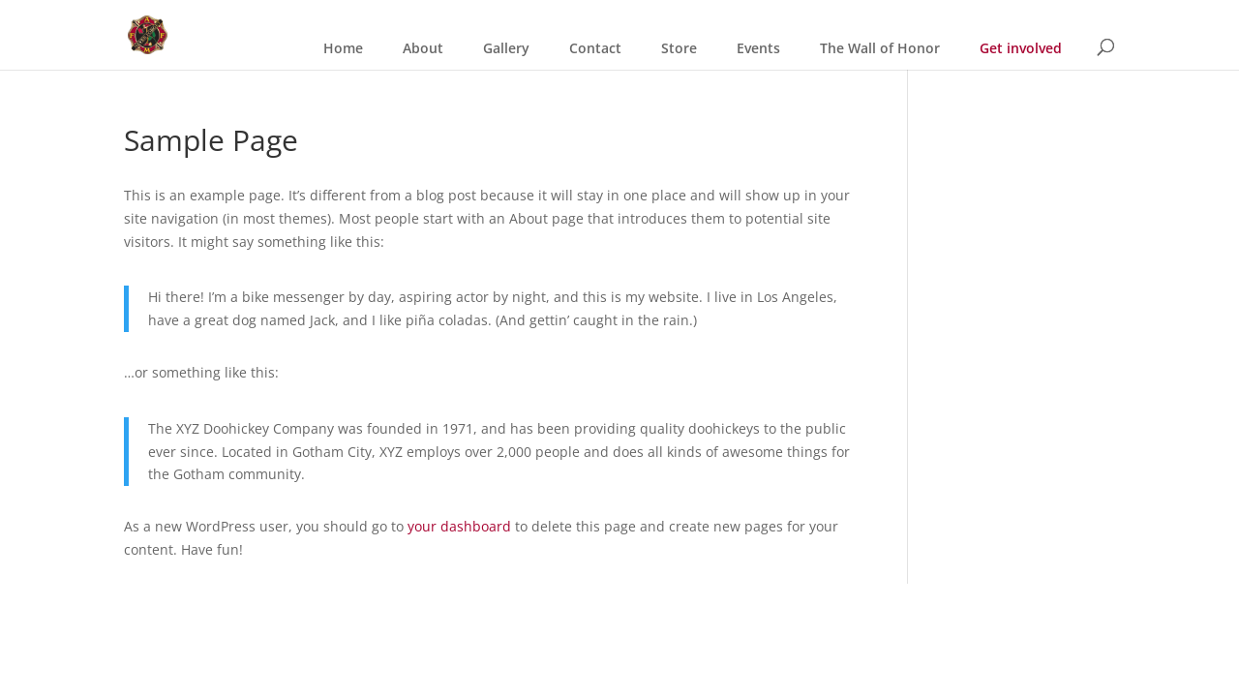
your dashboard (459, 526)
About (423, 48)
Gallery (506, 48)
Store (679, 48)
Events (758, 48)
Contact (595, 48)
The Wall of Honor (880, 48)
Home (343, 48)
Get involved (1021, 48)
